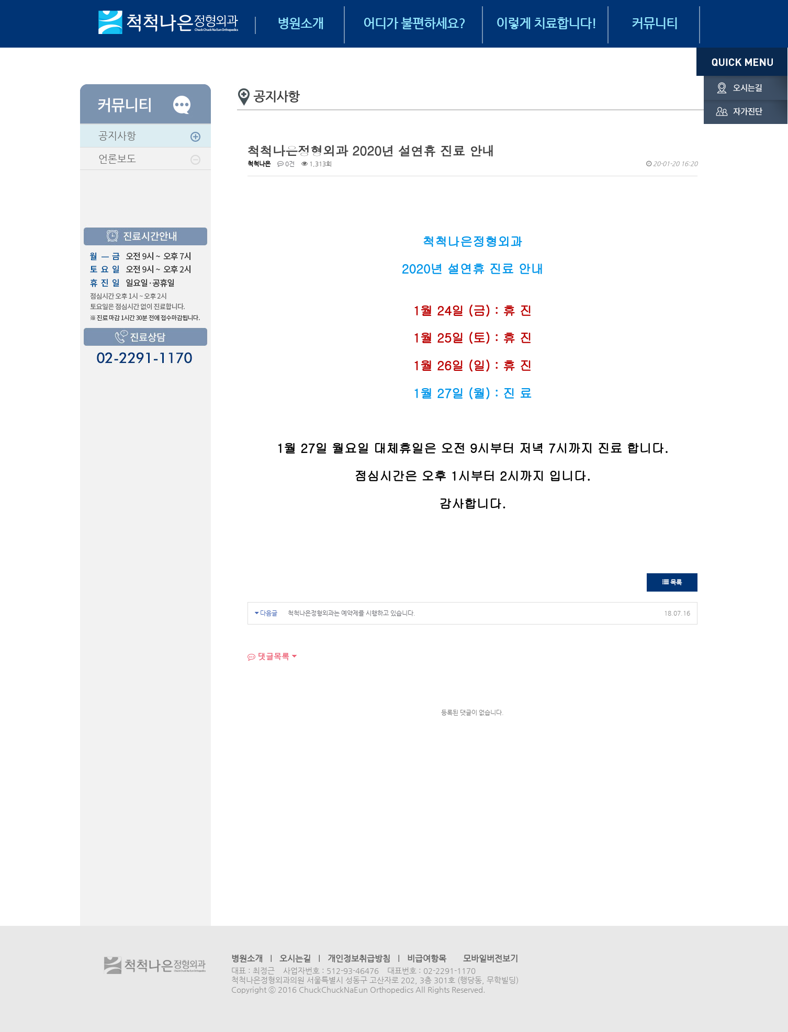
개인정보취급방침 (359, 958)
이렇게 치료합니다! (546, 23)
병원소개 (300, 23)
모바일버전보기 (490, 958)
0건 (286, 163)
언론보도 (117, 158)
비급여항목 (426, 958)
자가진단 (742, 112)
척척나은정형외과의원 (155, 966)
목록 (672, 582)
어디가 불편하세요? (414, 23)
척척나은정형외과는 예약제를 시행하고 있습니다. (351, 613)
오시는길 (742, 88)
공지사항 (117, 135)
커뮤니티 (655, 23)
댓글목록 (268, 656)
